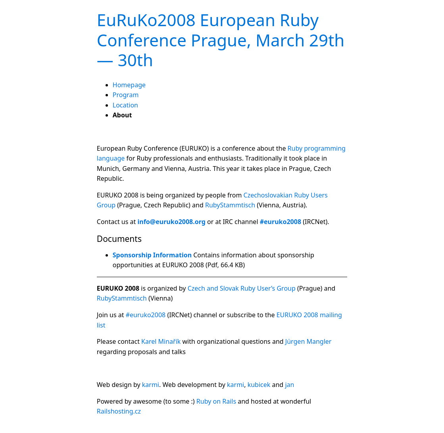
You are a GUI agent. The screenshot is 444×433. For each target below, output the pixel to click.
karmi (150, 384)
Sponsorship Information (152, 255)
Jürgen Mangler (308, 341)
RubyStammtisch (230, 205)
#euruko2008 (146, 314)
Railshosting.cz (119, 411)
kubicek (259, 384)
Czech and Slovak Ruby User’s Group (242, 288)
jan (289, 384)
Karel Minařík (161, 341)
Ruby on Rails (216, 401)
